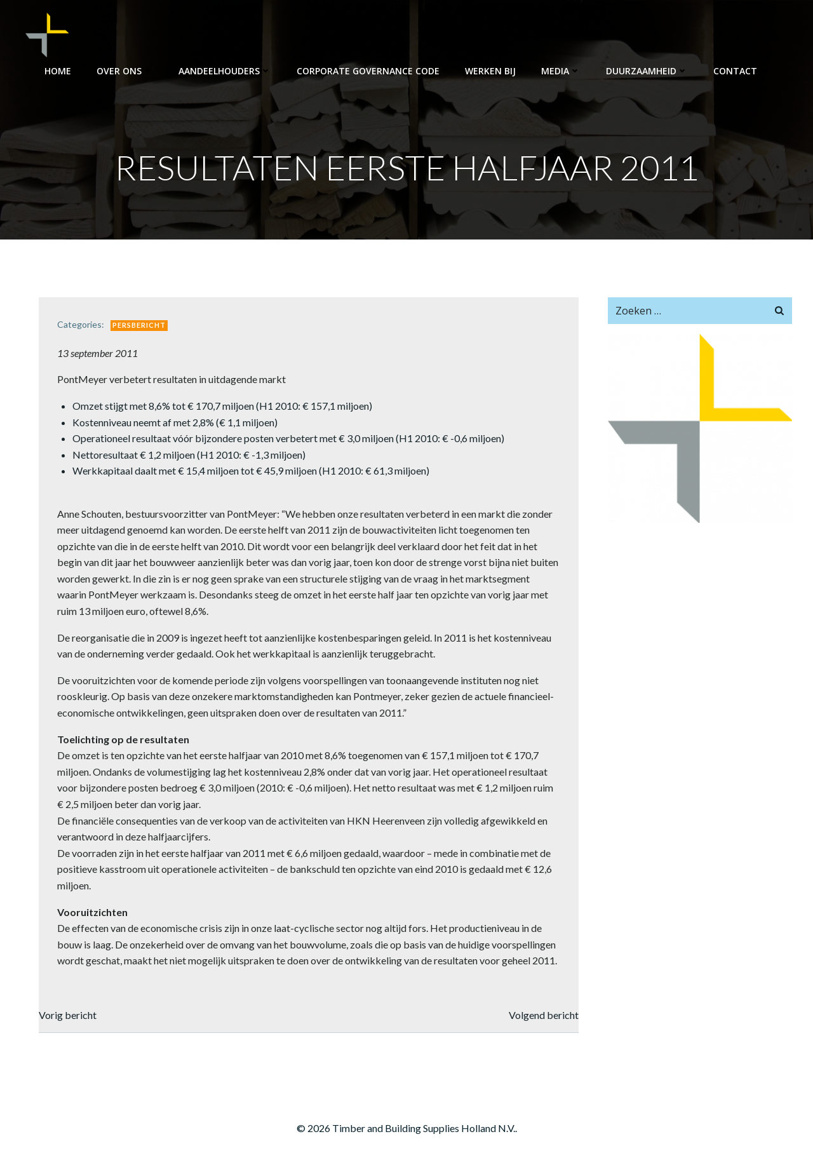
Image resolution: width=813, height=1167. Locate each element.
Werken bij (490, 70)
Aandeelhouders (224, 70)
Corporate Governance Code (368, 70)
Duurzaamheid (647, 70)
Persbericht (140, 326)
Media (561, 70)
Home (57, 70)
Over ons (125, 70)
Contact (741, 70)
